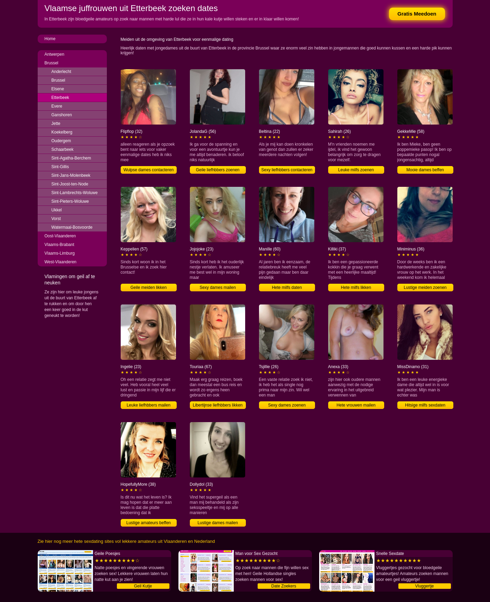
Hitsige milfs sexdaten (425, 405)
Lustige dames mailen (217, 522)
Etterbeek (60, 97)
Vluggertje (424, 586)
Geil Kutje (143, 586)
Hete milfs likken (356, 287)
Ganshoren (62, 114)
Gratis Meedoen (416, 14)
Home (50, 38)
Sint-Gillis (60, 166)
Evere (57, 106)
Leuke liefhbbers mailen (148, 405)
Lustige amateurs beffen (148, 522)
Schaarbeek (63, 149)
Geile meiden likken (148, 287)
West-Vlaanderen (61, 261)
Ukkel (57, 210)
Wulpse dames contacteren (148, 169)
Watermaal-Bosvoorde (72, 227)
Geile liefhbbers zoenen (217, 169)
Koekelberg (62, 132)
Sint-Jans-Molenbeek (71, 175)
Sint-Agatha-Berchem (71, 158)
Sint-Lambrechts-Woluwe (75, 192)
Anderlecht (61, 71)
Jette (56, 123)
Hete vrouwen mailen (356, 405)
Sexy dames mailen (218, 287)
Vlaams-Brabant (59, 244)
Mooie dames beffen (425, 169)
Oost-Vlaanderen (60, 236)
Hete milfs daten (287, 287)
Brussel (51, 63)
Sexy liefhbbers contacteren (286, 169)
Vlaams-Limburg (60, 253)
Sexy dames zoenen (287, 405)
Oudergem (61, 140)
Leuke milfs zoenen (356, 169)
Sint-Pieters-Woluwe (70, 201)
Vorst (56, 218)
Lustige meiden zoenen (425, 287)
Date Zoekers (283, 586)
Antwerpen (54, 54)
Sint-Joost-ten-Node (70, 184)
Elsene (58, 88)
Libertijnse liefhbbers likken (217, 405)
